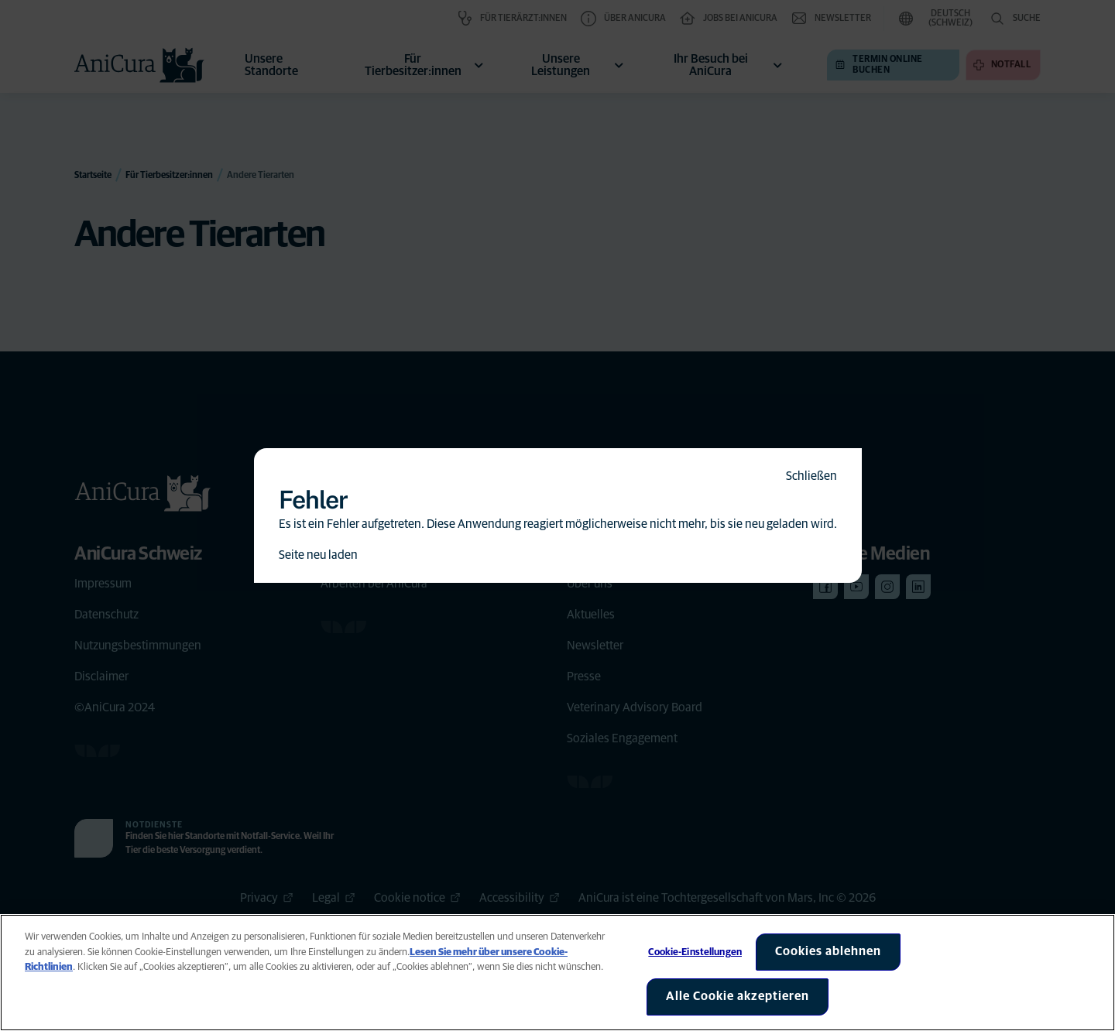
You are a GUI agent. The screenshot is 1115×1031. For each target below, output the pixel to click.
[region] (557, 972)
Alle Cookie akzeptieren (737, 996)
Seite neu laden (318, 555)
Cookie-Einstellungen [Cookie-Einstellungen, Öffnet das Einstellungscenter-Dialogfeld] (695, 952)
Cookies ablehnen (828, 951)
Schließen (811, 476)
